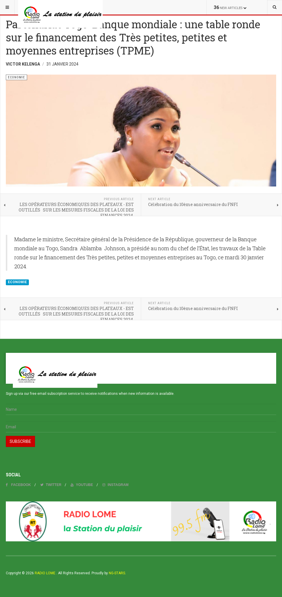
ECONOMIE (17, 282)
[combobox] (274, 7)
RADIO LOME (44, 573)
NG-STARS (117, 573)
